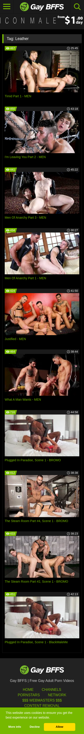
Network (57, 695)
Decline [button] (35, 726)
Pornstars (29, 695)
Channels (51, 690)
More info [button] (14, 726)
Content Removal (42, 706)
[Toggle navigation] (6, 6)
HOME (28, 690)
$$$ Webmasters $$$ (42, 700)
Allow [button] (59, 726)
